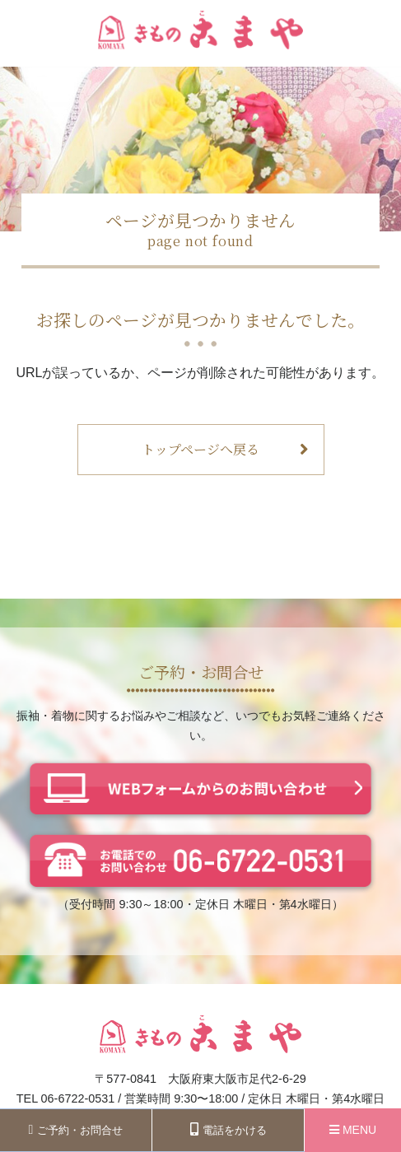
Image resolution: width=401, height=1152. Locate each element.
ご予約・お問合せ (76, 1129)
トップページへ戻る (225, 449)
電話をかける (228, 1129)
